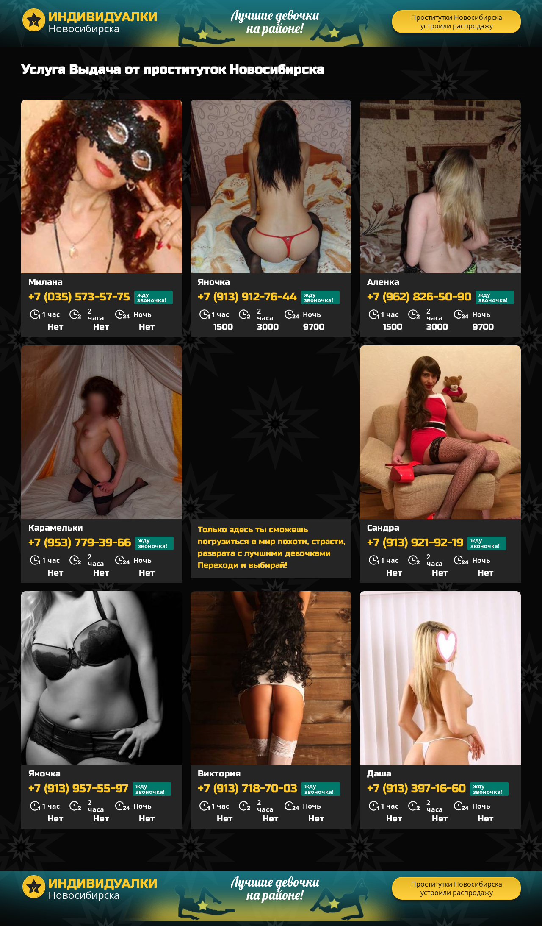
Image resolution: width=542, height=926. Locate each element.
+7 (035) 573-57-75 (100, 297)
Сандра (383, 528)
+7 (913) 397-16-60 (438, 789)
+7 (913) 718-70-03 (269, 789)
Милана (45, 282)
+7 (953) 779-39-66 (101, 543)
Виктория (219, 773)
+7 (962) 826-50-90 (440, 297)
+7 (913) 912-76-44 (269, 297)
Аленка (383, 282)
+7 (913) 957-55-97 (99, 789)
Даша (379, 773)
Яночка (214, 282)
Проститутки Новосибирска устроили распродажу (456, 22)
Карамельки (55, 528)
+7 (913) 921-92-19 (436, 543)
